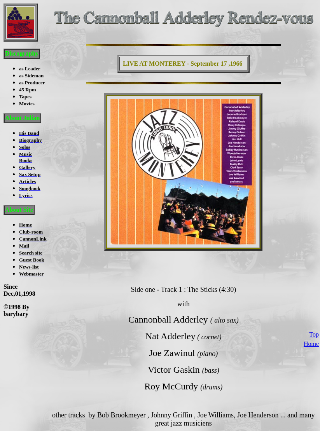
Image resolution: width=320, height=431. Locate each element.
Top (314, 327)
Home (311, 336)
